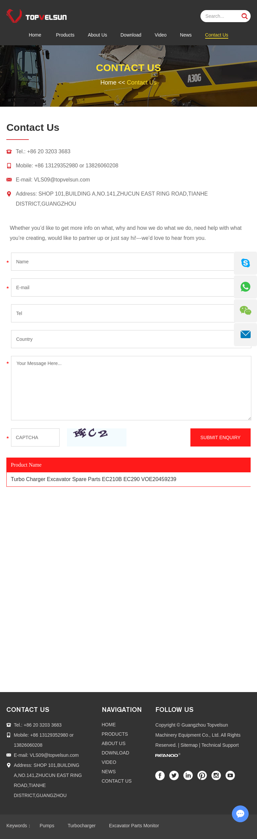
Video (161, 35)
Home (35, 35)
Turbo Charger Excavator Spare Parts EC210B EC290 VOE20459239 (93, 479)
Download (130, 35)
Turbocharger (82, 825)
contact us (27, 709)
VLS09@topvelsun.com (62, 179)
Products (65, 35)
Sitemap (189, 745)
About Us (97, 35)
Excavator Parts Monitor (134, 825)
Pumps (47, 825)
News (186, 35)
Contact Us (216, 35)
